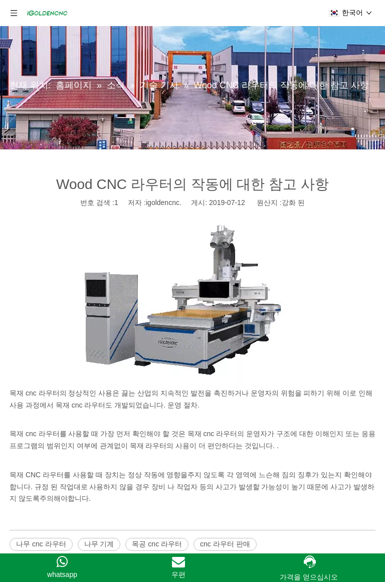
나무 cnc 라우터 (41, 544)
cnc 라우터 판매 (225, 544)
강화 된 (293, 203)
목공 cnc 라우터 (157, 544)
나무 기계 (99, 544)
